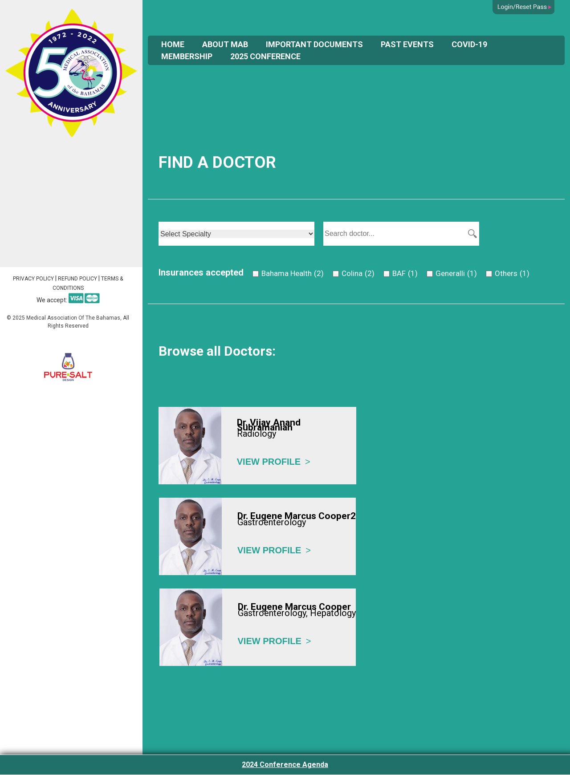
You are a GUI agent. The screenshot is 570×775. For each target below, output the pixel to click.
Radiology (256, 434)
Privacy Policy (33, 279)
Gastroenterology (271, 522)
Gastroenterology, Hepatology (297, 613)
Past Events (407, 44)
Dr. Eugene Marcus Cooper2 (296, 516)
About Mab (225, 44)
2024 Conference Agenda (285, 764)
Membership (186, 56)
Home (172, 44)
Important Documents (314, 44)
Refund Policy (77, 279)
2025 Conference (265, 56)
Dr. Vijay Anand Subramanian (269, 425)
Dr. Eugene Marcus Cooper (294, 607)
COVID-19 (469, 44)
